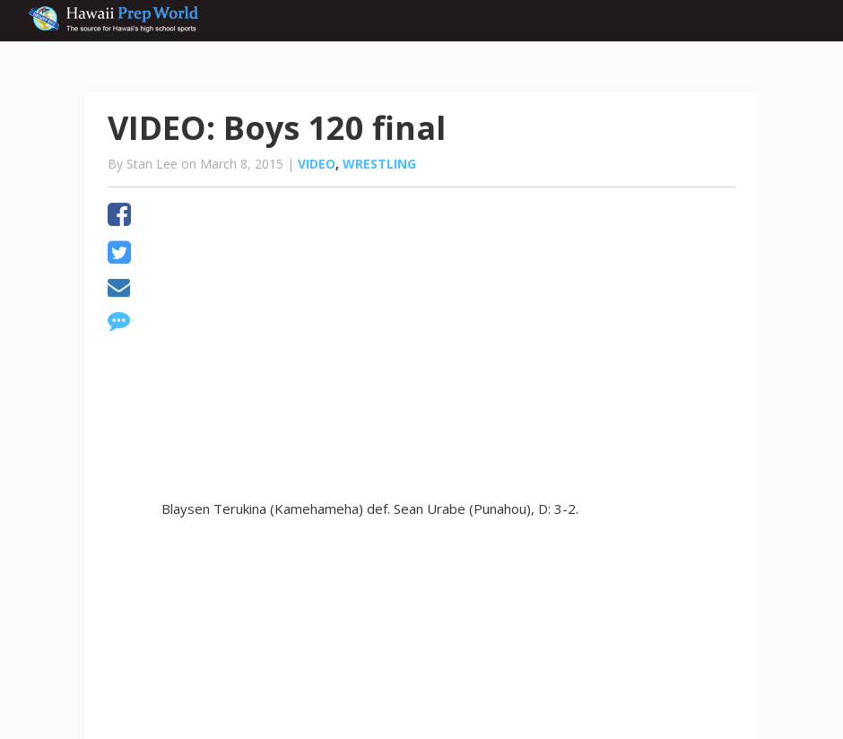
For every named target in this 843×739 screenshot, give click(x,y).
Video (316, 163)
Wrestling (379, 163)
